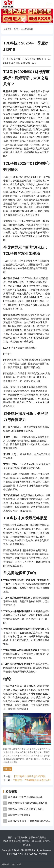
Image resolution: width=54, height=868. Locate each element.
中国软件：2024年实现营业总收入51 (32, 780)
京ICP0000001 (31, 854)
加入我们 (27, 844)
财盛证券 (29, 850)
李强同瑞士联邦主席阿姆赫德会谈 (25, 797)
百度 (14, 864)
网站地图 (43, 854)
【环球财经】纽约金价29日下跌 (29, 776)
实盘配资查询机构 (11, 841)
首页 (16, 29)
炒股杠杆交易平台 (37, 837)
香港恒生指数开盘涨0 (19, 815)
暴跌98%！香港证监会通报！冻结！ (26, 809)
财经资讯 (26, 841)
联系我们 (36, 841)
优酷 (19, 864)
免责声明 (47, 841)
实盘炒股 (7, 769)
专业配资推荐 (27, 29)
